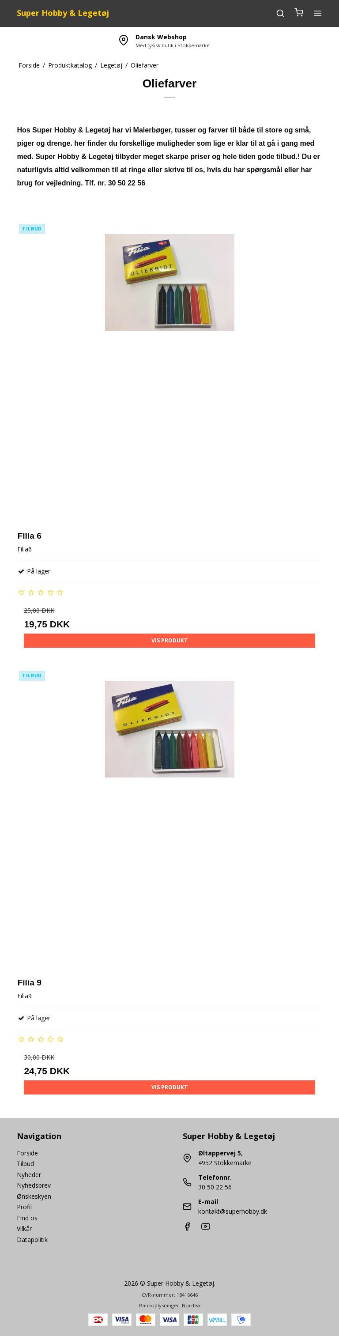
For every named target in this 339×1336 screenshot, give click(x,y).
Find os (27, 1218)
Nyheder (29, 1174)
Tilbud (25, 1163)
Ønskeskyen (34, 1196)
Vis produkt (169, 640)
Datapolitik (32, 1239)
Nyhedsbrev (34, 1185)
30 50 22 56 (215, 1187)
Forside (27, 1153)
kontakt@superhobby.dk (232, 1211)
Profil (24, 1207)
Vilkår (24, 1228)
